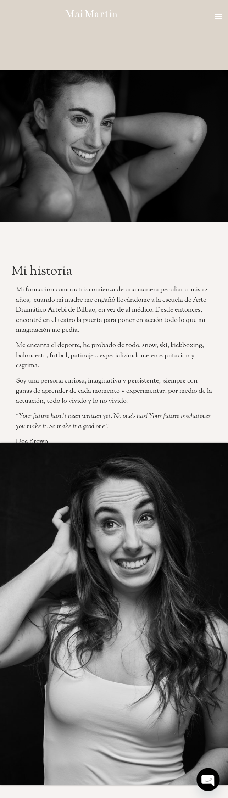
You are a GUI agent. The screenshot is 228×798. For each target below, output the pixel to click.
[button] (218, 16)
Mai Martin (91, 14)
